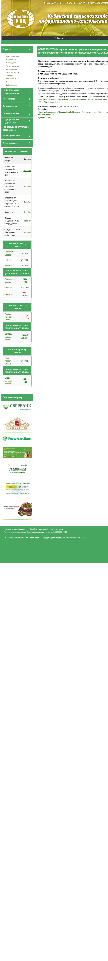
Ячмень (8, 260)
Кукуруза (9, 265)
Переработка (11, 82)
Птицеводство (11, 59)
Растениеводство (12, 66)
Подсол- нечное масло (8, 317)
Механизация (11, 79)
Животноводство (12, 56)
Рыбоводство (11, 63)
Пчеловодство (11, 69)
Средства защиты (13, 72)
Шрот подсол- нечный (8, 361)
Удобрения (10, 75)
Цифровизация (11, 85)
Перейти (27, 171)
